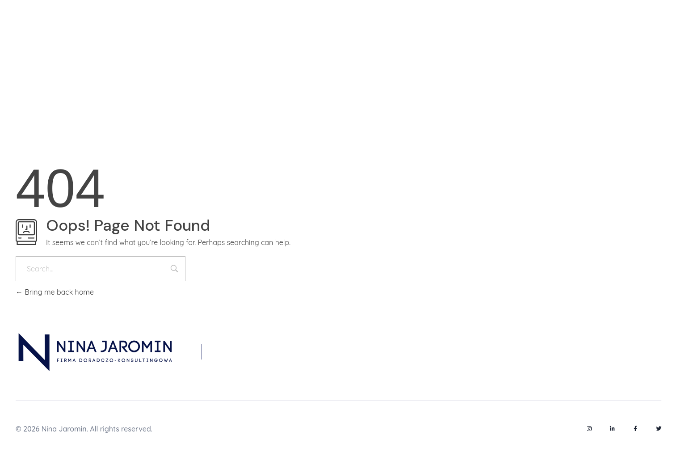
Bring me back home (55, 292)
